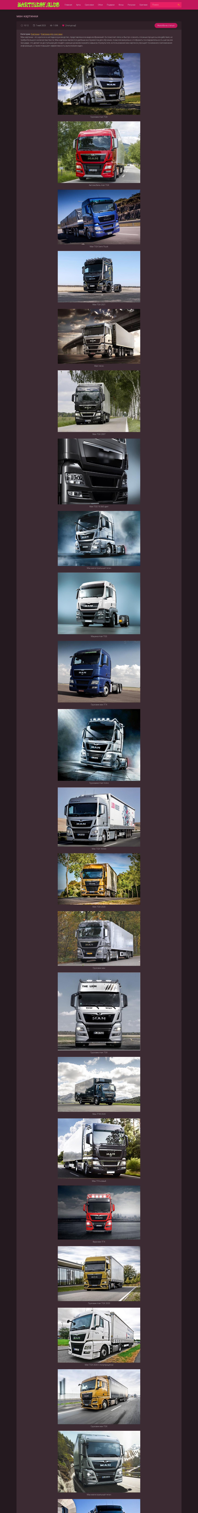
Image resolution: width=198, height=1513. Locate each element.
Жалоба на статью (166, 25)
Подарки (111, 5)
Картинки (35, 34)
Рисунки (131, 5)
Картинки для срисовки (51, 34)
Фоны (121, 5)
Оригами (143, 5)
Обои (100, 5)
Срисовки (89, 5)
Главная (68, 5)
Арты (78, 5)
